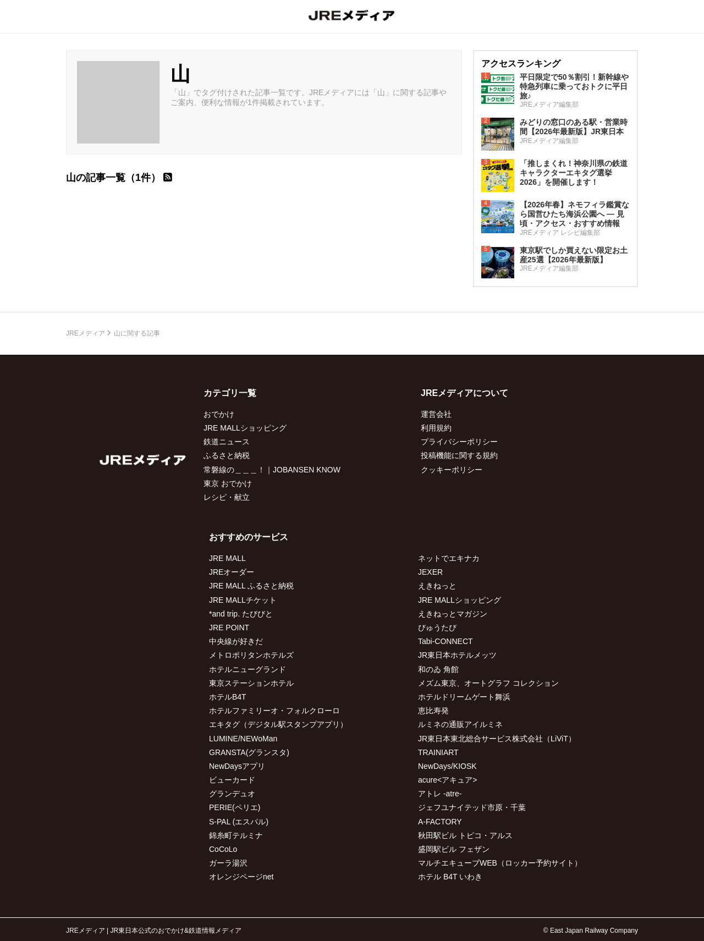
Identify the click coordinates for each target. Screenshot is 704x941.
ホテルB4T (227, 696)
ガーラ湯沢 (228, 863)
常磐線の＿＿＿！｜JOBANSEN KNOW (272, 469)
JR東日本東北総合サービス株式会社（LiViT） (497, 738)
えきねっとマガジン (452, 613)
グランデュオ (232, 793)
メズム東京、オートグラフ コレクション (488, 683)
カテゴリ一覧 (230, 393)
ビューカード (232, 779)
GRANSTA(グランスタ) (249, 752)
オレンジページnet (241, 876)
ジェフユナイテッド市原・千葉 (472, 807)
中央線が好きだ (236, 641)
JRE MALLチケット (243, 600)
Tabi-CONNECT (445, 641)
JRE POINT (229, 627)
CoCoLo (223, 849)
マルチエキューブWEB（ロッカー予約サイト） (500, 863)
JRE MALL (227, 558)
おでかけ (219, 414)
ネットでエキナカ (449, 558)
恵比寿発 (433, 710)
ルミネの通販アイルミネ (460, 724)
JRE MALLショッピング (245, 427)
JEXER (430, 572)
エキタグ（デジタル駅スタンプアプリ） (278, 724)
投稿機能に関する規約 (459, 455)
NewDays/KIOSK (447, 766)
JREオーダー (231, 572)
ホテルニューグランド (247, 669)
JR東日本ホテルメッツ (457, 655)
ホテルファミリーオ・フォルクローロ (274, 710)
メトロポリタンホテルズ (251, 655)
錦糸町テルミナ (236, 835)
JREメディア (85, 333)
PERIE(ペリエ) (234, 807)
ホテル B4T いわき (450, 876)
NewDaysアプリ (237, 766)
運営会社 (436, 414)
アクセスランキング (520, 63)
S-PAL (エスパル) (238, 821)
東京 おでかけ (228, 483)
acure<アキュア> (447, 779)
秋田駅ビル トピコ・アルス (465, 835)
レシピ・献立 (227, 497)
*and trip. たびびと (241, 613)
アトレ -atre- (439, 793)
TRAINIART (438, 752)
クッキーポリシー (451, 469)
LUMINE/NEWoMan (243, 738)
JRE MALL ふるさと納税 (251, 585)
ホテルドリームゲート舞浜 (464, 696)
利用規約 (436, 427)
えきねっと (437, 585)
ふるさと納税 (227, 455)
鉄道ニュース (227, 441)
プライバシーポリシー (459, 441)
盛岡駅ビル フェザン (454, 849)
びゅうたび (437, 627)
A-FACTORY (440, 821)
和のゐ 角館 (438, 669)
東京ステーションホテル (251, 683)
